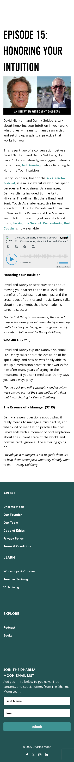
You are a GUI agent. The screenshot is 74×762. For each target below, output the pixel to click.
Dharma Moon (13, 507)
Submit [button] (37, 727)
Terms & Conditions (17, 546)
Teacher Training (15, 579)
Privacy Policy (13, 538)
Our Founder (12, 515)
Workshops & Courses (19, 571)
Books (7, 635)
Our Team (10, 523)
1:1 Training (11, 587)
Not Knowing (31, 165)
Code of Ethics (14, 531)
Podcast (9, 627)
